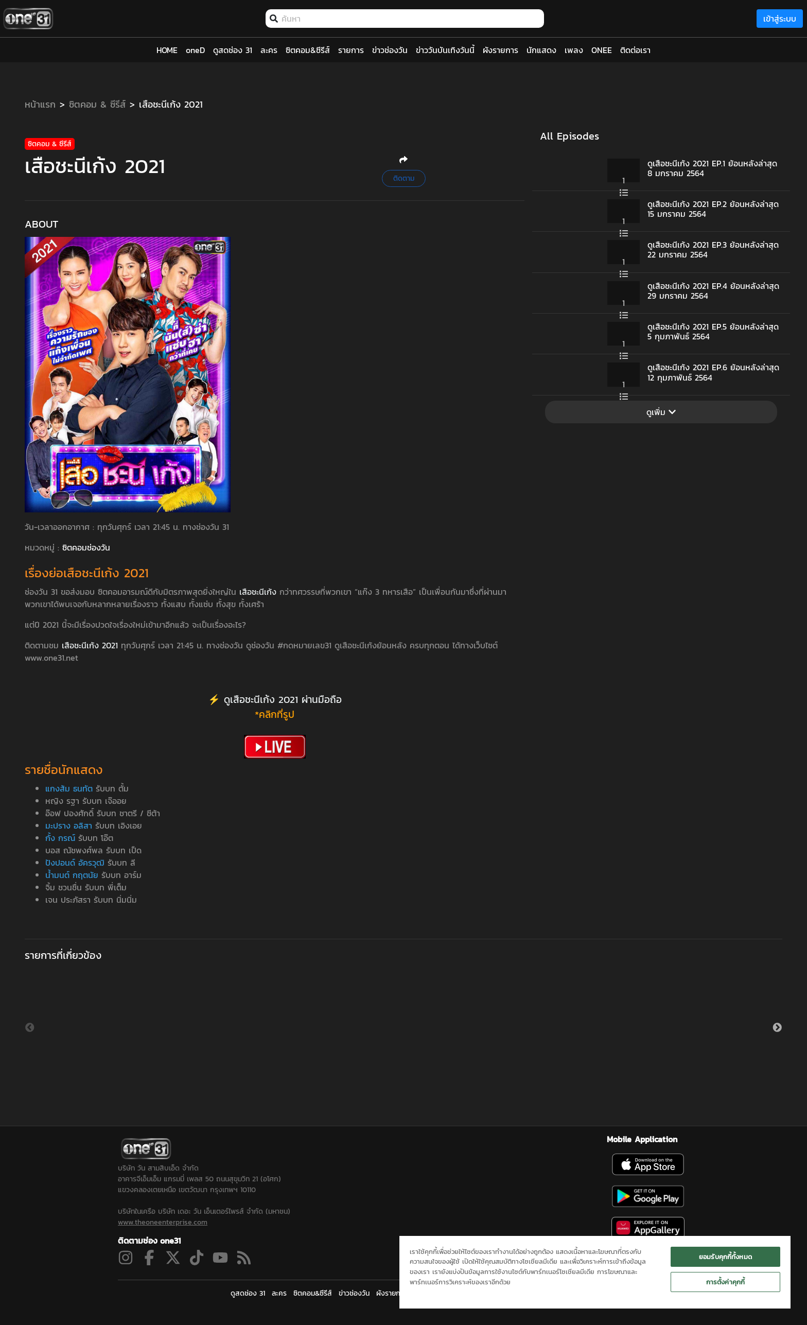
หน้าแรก (40, 104)
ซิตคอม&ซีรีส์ (312, 1293)
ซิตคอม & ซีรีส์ (97, 104)
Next (777, 1028)
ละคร (279, 1293)
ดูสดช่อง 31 (248, 1293)
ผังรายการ (391, 1293)
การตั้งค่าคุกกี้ (725, 1282)
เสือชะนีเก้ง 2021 (171, 104)
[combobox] (410, 18)
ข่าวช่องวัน (354, 1293)
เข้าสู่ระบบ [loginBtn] (779, 18)
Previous (30, 1028)
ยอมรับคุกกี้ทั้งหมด (725, 1257)
